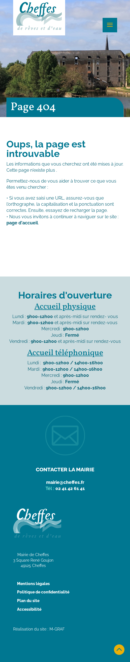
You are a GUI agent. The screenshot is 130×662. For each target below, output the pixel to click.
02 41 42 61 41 (70, 488)
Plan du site (28, 600)
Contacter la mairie (65, 469)
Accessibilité (29, 609)
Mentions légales (33, 583)
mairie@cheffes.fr (65, 482)
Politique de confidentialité (43, 592)
